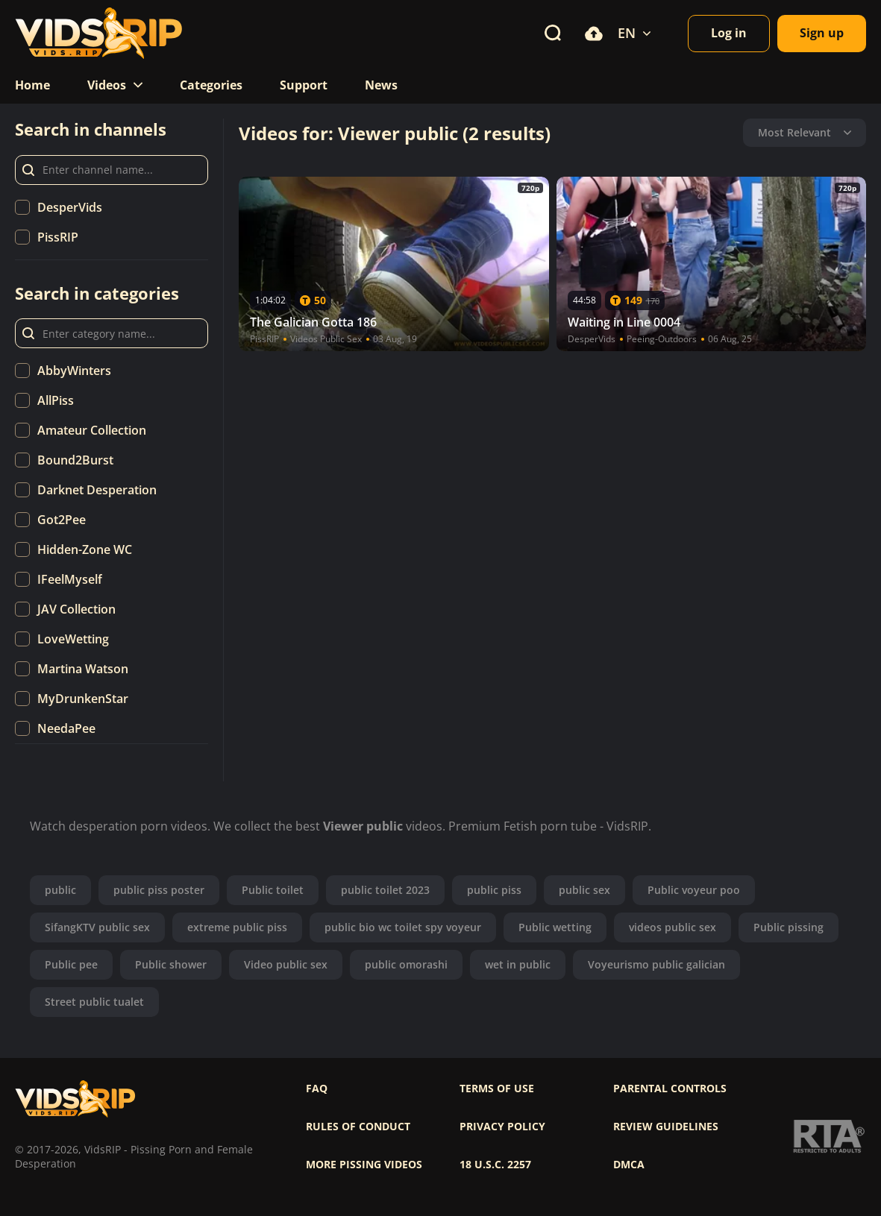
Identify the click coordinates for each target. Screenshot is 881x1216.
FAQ (316, 1088)
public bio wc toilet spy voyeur (403, 927)
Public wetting (555, 927)
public (60, 890)
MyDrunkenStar (82, 698)
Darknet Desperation (97, 489)
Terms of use (497, 1088)
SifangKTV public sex (97, 927)
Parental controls (670, 1088)
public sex (584, 890)
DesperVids (69, 207)
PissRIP (57, 237)
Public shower (171, 964)
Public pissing (788, 927)
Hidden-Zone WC (84, 549)
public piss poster (158, 890)
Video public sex (285, 964)
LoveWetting (73, 638)
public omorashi (406, 964)
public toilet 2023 (385, 890)
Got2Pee (61, 519)
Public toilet (273, 890)
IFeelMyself (69, 579)
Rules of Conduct (358, 1126)
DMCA (629, 1164)
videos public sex (672, 927)
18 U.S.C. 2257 (495, 1164)
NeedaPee (66, 728)
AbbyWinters (74, 370)
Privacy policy (502, 1126)
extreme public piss (237, 927)
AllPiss (55, 400)
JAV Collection (76, 609)
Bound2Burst (75, 460)
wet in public (518, 964)
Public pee (71, 964)
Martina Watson (82, 668)
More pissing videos (364, 1164)
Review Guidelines (665, 1126)
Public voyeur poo (694, 890)
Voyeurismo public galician (656, 964)
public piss (494, 890)
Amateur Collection (91, 430)
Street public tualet (94, 1002)
